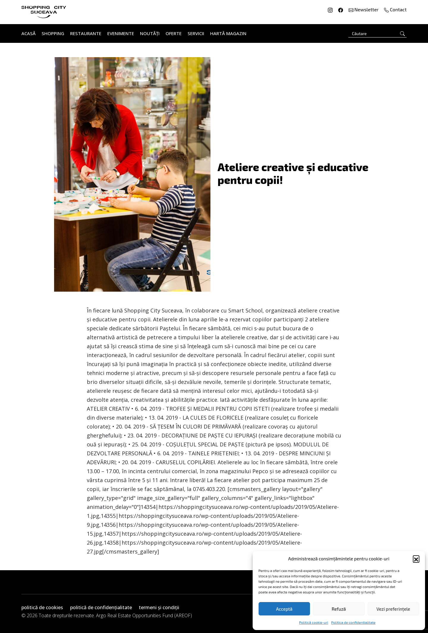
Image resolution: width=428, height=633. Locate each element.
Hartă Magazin (228, 33)
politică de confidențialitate (101, 607)
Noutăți (150, 33)
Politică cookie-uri (313, 622)
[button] (416, 559)
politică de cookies (42, 607)
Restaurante (85, 33)
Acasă (28, 33)
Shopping (53, 33)
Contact (395, 9)
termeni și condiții (159, 607)
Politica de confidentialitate (353, 622)
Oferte (174, 33)
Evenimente (120, 33)
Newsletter (364, 9)
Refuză (339, 609)
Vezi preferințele (393, 609)
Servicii (196, 33)
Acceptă (284, 609)
